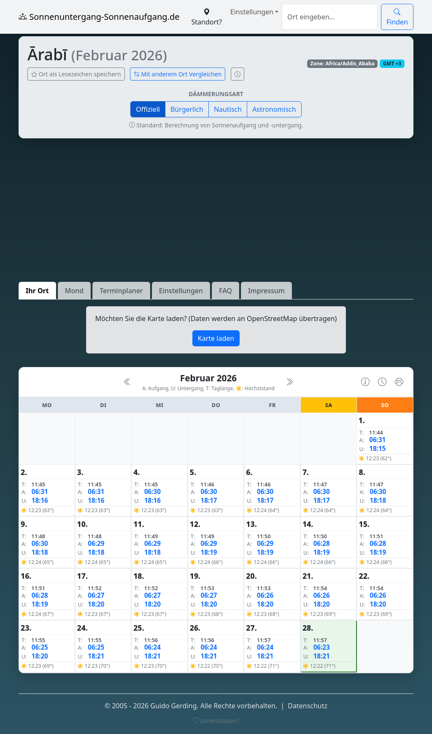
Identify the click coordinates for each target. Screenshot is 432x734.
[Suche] (330, 17)
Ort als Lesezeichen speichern (76, 74)
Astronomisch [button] (274, 109)
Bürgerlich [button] (186, 109)
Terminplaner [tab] (121, 290)
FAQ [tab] (225, 290)
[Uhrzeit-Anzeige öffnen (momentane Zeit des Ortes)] (237, 74)
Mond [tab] (74, 290)
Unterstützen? (216, 721)
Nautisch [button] (228, 109)
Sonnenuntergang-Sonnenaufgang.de (99, 16)
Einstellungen (251, 11)
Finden (397, 17)
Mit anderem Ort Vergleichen (178, 74)
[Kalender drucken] (399, 382)
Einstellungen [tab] (181, 290)
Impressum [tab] (266, 290)
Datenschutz (307, 705)
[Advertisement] (216, 210)
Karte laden (216, 338)
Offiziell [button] (148, 109)
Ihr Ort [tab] (37, 290)
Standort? (207, 17)
